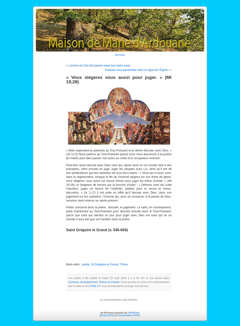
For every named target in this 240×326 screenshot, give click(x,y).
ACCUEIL (120, 55)
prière (86, 264)
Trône (124, 264)
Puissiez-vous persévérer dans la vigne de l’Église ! (137, 70)
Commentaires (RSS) (128, 315)
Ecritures (73, 282)
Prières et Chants (109, 282)
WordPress (134, 312)
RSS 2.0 (95, 286)
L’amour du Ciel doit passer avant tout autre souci (99, 65)
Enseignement (88, 282)
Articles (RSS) (107, 315)
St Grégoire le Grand (104, 264)
